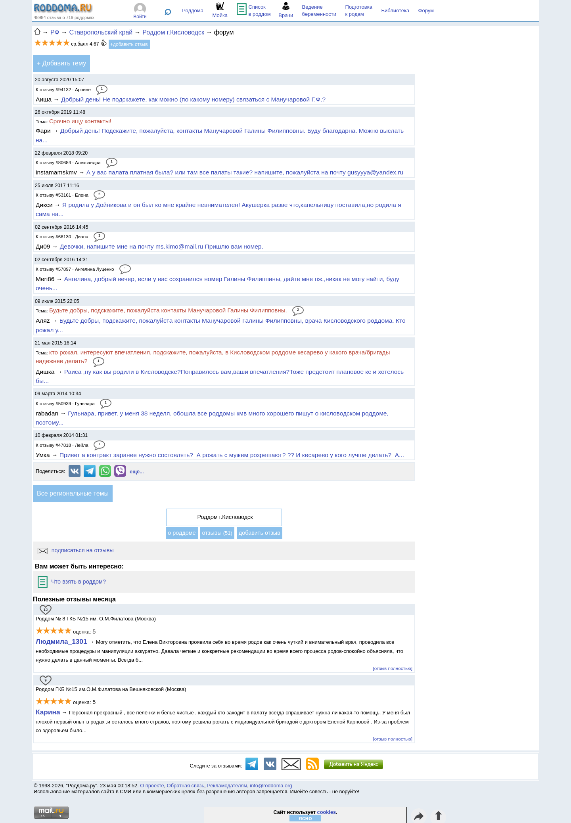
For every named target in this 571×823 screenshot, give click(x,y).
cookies (326, 812)
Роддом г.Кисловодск (173, 32)
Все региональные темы (73, 493)
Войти (140, 16)
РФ (54, 32)
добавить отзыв (259, 533)
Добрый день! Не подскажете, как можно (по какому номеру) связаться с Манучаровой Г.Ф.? (193, 99)
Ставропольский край (100, 32)
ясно (305, 818)
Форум (426, 10)
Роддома (192, 10)
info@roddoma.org (271, 786)
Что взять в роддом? (72, 581)
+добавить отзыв (129, 44)
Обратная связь (185, 786)
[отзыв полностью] (392, 668)
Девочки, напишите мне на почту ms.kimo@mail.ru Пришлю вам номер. (161, 246)
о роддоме (181, 533)
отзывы (217, 533)
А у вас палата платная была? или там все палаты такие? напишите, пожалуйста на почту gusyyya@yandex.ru (244, 172)
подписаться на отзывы (76, 550)
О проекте (152, 786)
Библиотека (395, 10)
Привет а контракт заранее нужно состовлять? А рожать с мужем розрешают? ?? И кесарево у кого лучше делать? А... (231, 455)
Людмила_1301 (61, 641)
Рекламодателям (227, 786)
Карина (48, 712)
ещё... (137, 472)
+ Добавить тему (61, 63)
